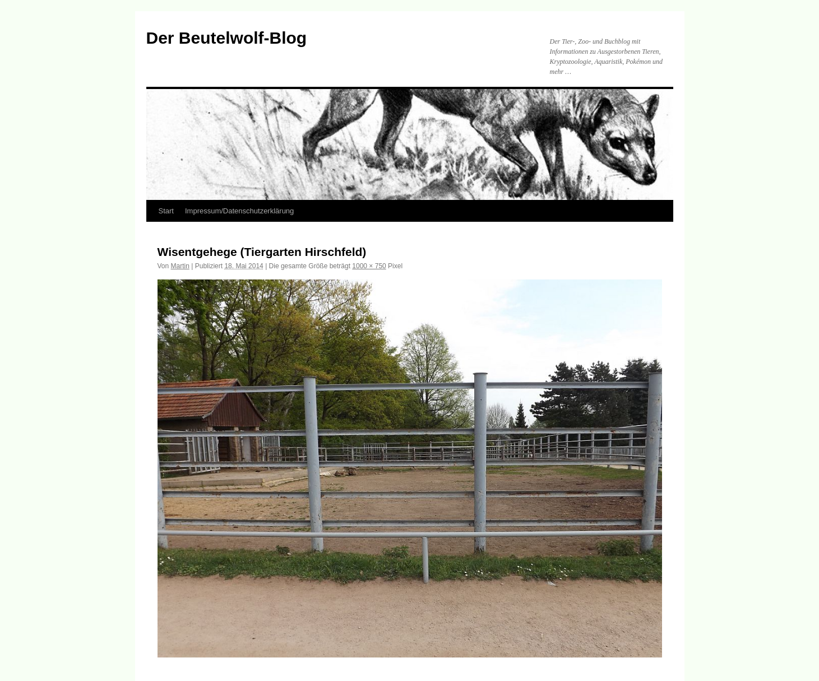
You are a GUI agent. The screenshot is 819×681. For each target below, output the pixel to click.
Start (166, 211)
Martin (180, 266)
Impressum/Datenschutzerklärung (239, 211)
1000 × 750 (369, 266)
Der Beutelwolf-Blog (226, 38)
